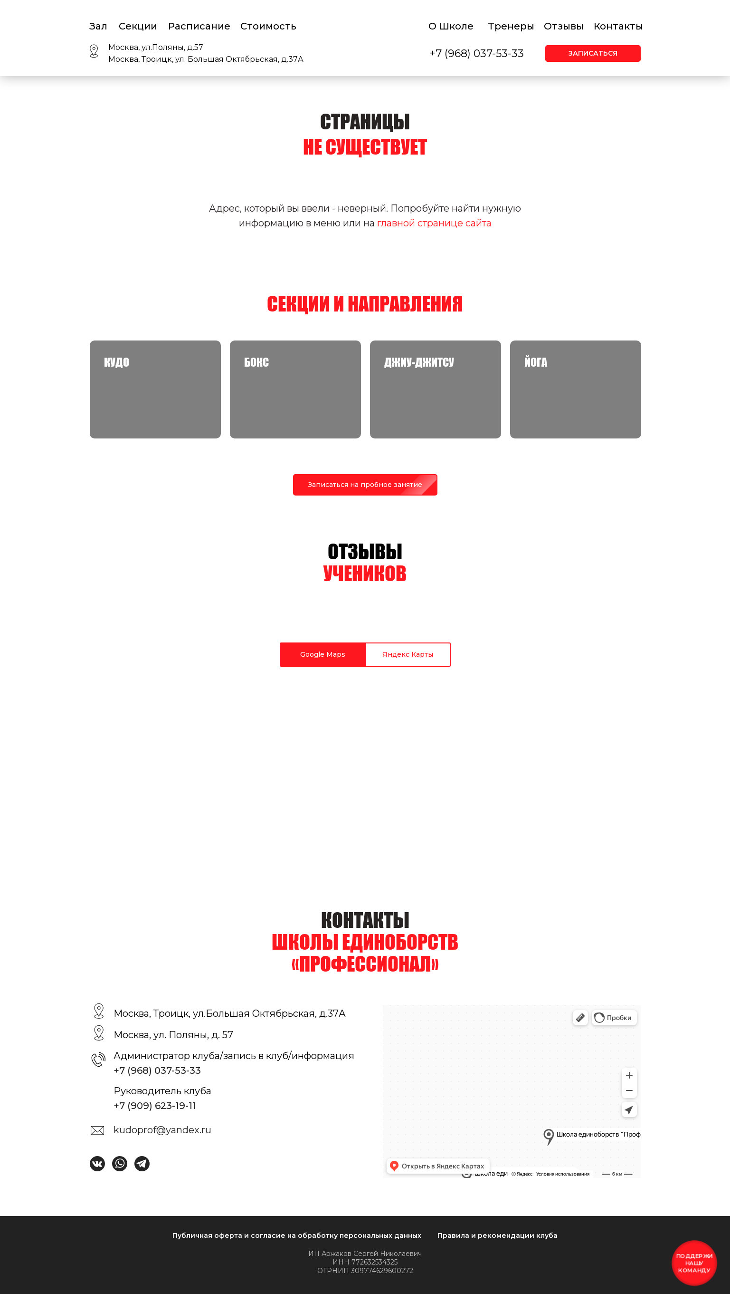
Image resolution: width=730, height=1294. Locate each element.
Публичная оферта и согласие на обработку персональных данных (296, 1235)
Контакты (618, 26)
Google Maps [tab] (322, 654)
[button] (593, 53)
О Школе (451, 26)
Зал (98, 26)
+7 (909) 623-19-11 (155, 1105)
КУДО (116, 362)
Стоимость (268, 26)
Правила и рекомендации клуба (497, 1235)
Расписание (199, 26)
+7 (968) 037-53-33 (476, 53)
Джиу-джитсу (419, 362)
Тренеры (511, 26)
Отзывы (564, 26)
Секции (138, 26)
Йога (535, 362)
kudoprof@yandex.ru (162, 1130)
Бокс (256, 362)
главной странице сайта (434, 223)
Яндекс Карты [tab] (407, 654)
